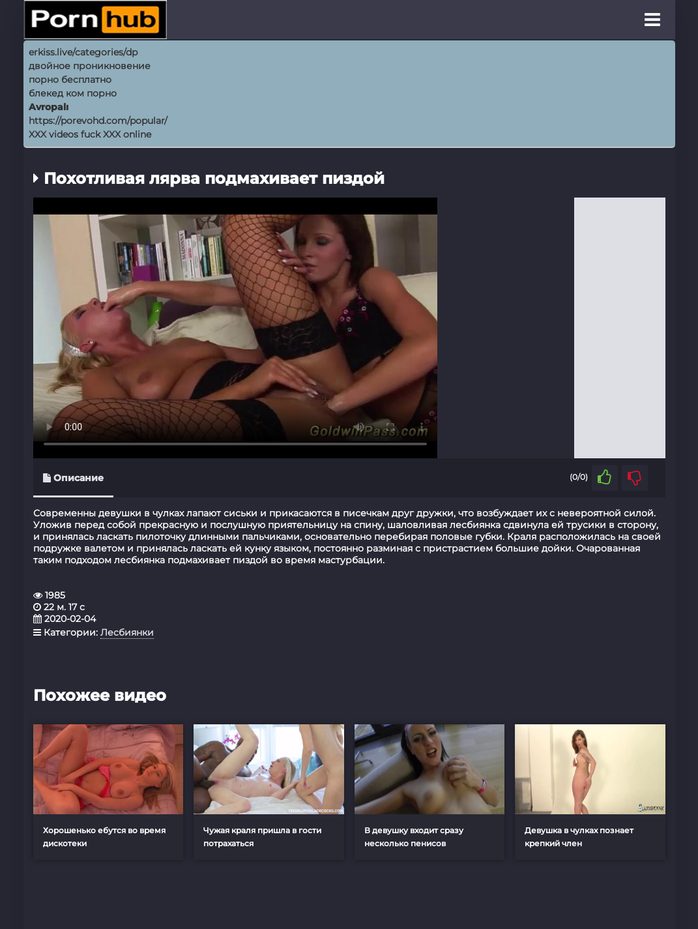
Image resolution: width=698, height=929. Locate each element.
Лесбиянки (127, 632)
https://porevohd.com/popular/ (98, 120)
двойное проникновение (90, 66)
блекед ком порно (73, 93)
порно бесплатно (70, 79)
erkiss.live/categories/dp (83, 52)
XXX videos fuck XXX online (90, 134)
